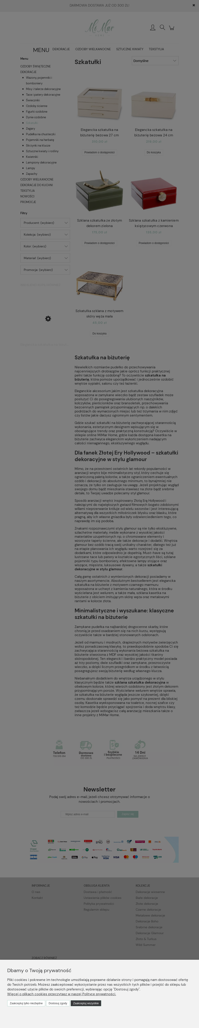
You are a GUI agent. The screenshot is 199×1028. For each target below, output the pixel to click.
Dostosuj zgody (58, 1003)
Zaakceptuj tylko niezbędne (26, 1003)
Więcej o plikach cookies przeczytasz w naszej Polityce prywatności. (61, 994)
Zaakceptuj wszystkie (86, 1003)
